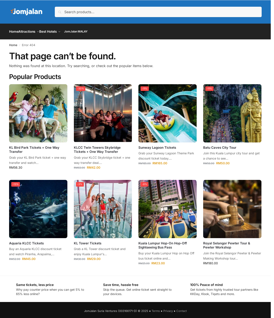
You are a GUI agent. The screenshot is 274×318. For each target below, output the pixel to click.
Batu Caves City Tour (219, 145)
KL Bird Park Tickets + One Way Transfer (34, 147)
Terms (156, 308)
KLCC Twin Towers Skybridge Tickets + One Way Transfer (97, 147)
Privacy (168, 308)
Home (13, 42)
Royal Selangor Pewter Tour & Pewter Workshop (226, 243)
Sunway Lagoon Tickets (157, 145)
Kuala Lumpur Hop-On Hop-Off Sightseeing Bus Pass (162, 243)
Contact (181, 308)
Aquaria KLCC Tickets (26, 241)
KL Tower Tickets (87, 241)
